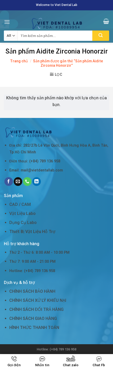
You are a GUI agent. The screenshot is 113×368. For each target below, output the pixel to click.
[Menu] (7, 22)
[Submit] (100, 36)
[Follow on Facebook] (8, 181)
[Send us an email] (18, 181)
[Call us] (27, 181)
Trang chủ (19, 61)
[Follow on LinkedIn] (36, 181)
